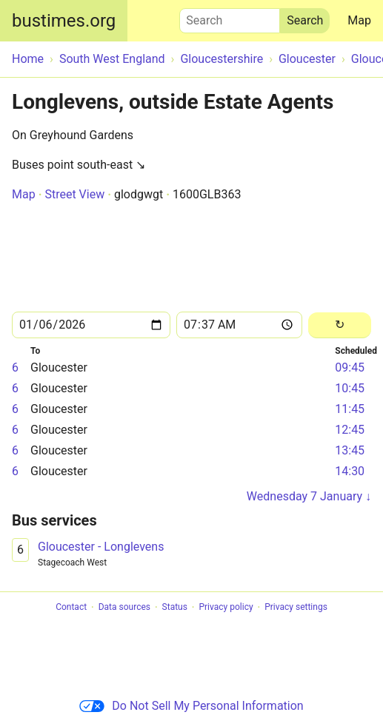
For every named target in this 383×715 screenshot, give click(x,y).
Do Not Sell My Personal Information (191, 706)
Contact (71, 607)
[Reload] (339, 325)
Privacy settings (295, 607)
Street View (74, 194)
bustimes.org (64, 20)
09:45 (349, 367)
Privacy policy (226, 607)
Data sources (124, 607)
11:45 (349, 409)
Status (174, 607)
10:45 (349, 388)
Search (229, 17)
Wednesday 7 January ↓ (309, 496)
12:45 (349, 430)
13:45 (349, 450)
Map (359, 20)
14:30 (349, 471)
